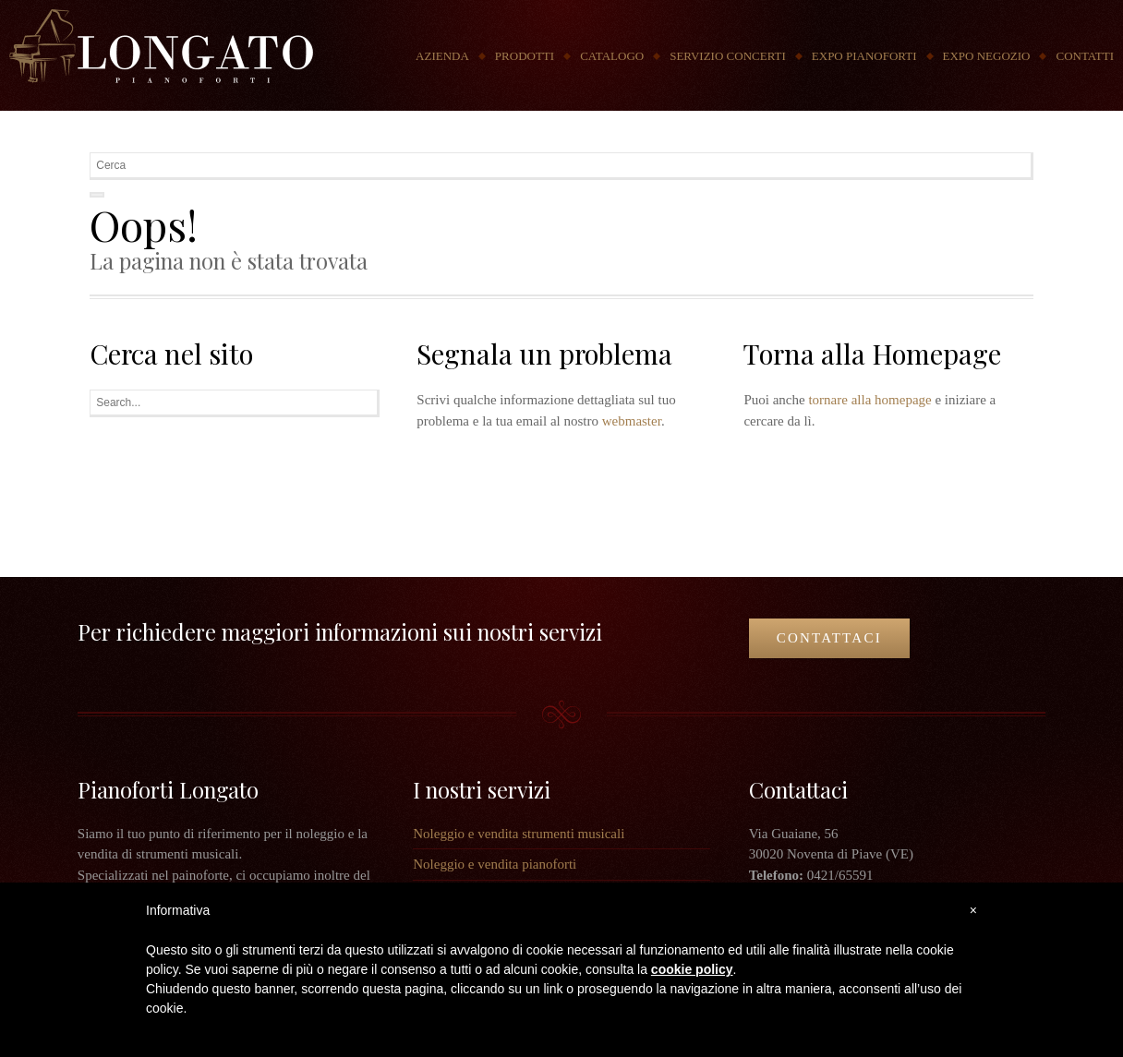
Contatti (1085, 56)
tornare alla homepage (869, 399)
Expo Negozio (987, 56)
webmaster (631, 421)
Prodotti (524, 56)
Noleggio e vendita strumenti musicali (518, 833)
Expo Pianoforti (864, 56)
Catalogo (612, 56)
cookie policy (692, 969)
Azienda (442, 56)
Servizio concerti (728, 56)
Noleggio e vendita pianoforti (494, 864)
